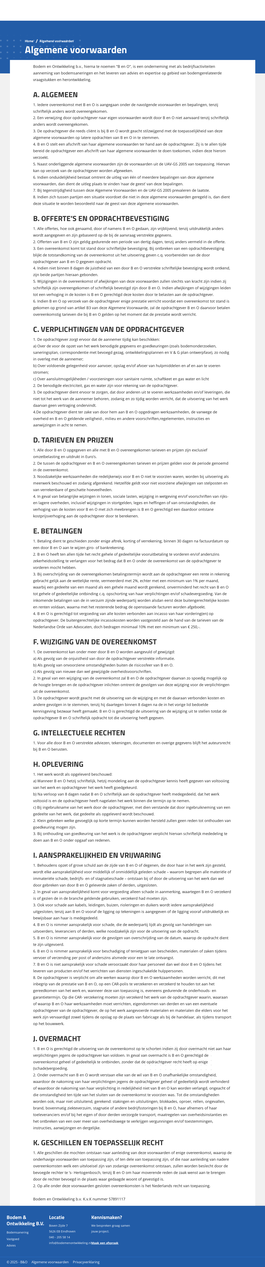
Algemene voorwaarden (50, 1262)
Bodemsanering (18, 1232)
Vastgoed (13, 1239)
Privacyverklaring (86, 1262)
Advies (11, 1245)
